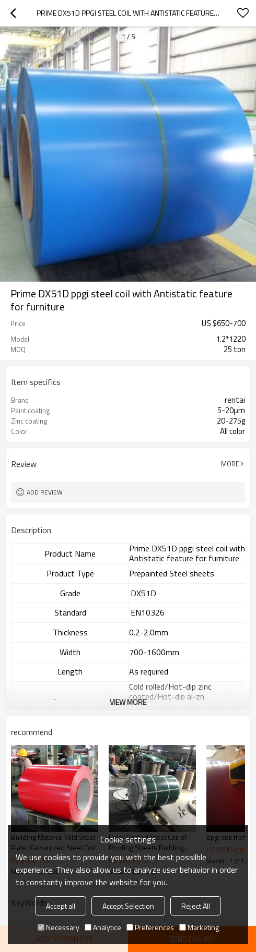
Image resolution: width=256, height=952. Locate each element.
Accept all (60, 905)
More (230, 464)
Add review (45, 492)
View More (128, 701)
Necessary (58, 927)
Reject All (195, 905)
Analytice (103, 927)
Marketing (199, 927)
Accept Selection (128, 905)
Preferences (150, 927)
